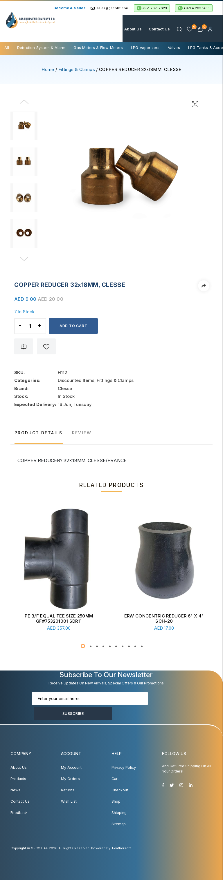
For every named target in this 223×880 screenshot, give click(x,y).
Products (18, 779)
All (6, 47)
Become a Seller (69, 8)
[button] (83, 646)
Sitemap (119, 824)
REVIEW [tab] (84, 433)
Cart (115, 779)
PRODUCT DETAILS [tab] (40, 433)
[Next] (25, 259)
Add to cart (74, 326)
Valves (174, 47)
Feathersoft (121, 848)
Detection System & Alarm (41, 47)
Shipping (119, 813)
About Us (133, 29)
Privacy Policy (123, 768)
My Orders (70, 779)
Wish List (68, 801)
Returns (67, 790)
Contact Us (159, 29)
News (15, 790)
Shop (116, 801)
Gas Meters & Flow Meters (98, 47)
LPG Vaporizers (145, 47)
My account (71, 768)
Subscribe (166, 706)
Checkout (120, 790)
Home (111, 29)
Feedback (19, 813)
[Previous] (25, 105)
